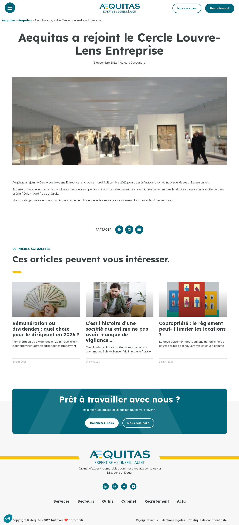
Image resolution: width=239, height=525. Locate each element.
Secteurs (85, 501)
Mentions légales (173, 520)
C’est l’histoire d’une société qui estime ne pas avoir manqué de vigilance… (117, 331)
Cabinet (128, 501)
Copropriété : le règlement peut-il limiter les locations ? (192, 328)
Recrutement (156, 501)
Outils (107, 501)
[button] (119, 229)
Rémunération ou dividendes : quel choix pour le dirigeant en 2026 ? (45, 328)
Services (61, 501)
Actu (181, 501)
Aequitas (8, 20)
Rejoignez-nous (147, 520)
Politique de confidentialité (208, 520)
